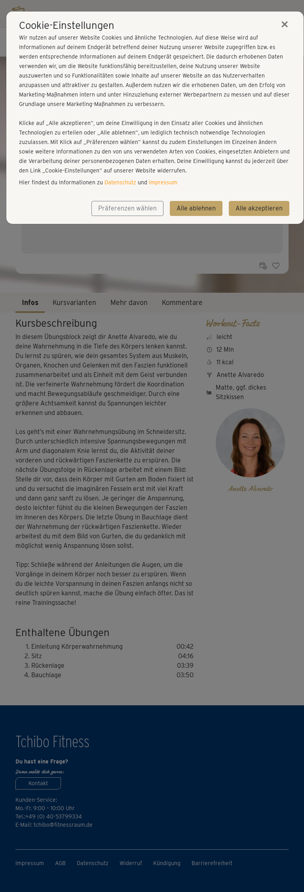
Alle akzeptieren (259, 208)
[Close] (284, 24)
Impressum (163, 182)
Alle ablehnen (196, 208)
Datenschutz (120, 182)
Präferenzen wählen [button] (127, 208)
